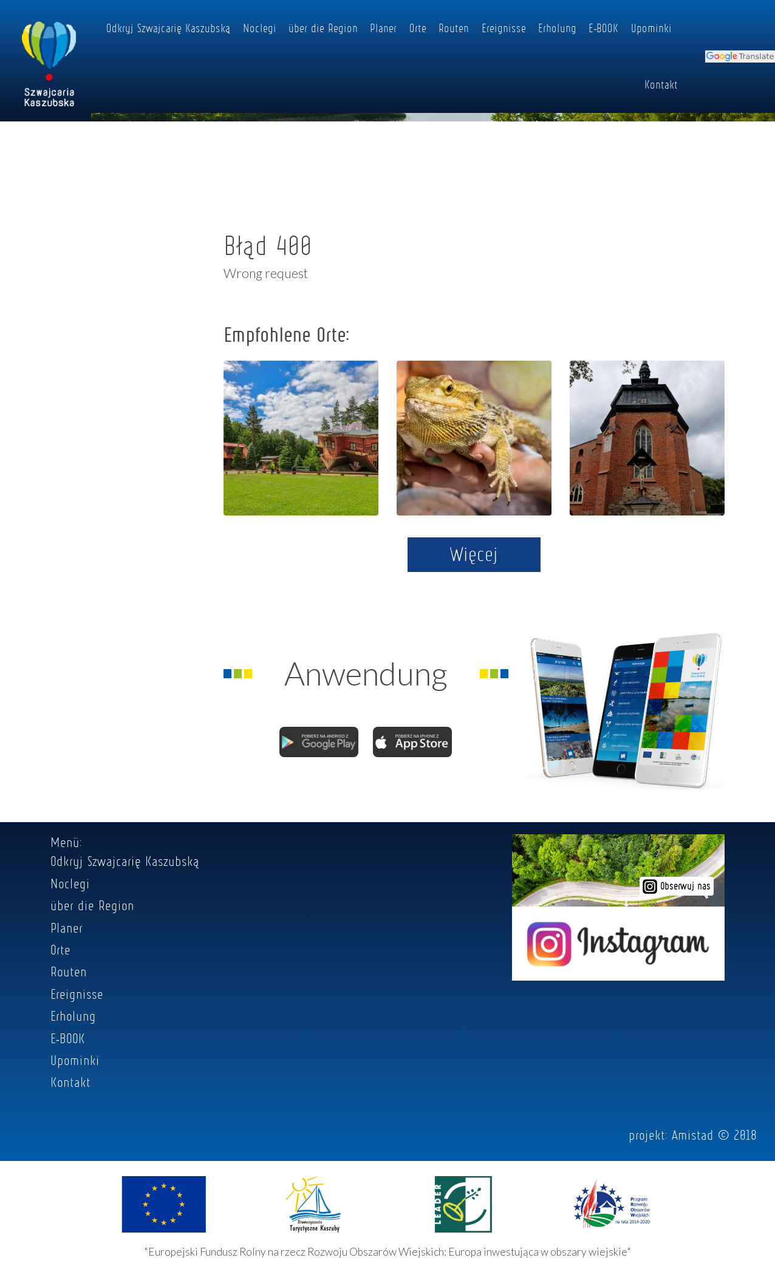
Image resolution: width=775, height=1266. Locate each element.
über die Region (323, 28)
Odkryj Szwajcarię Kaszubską (168, 28)
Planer (383, 28)
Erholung (557, 28)
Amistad (693, 1134)
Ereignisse (504, 28)
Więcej (474, 554)
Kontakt (661, 84)
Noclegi (259, 28)
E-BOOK (603, 28)
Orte (417, 28)
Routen (454, 28)
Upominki (651, 28)
